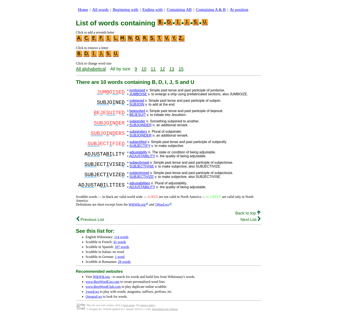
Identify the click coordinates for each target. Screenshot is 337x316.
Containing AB (179, 9)
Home (83, 9)
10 (143, 68)
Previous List (90, 219)
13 (171, 68)
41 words (119, 242)
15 (181, 68)
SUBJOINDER (140, 125)
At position (239, 9)
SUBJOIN (136, 104)
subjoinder (137, 121)
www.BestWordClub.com (103, 286)
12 (162, 68)
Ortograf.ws (94, 296)
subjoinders (138, 131)
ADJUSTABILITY (142, 156)
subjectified (138, 142)
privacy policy (147, 305)
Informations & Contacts (165, 309)
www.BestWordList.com (102, 282)
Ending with (152, 9)
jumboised (137, 90)
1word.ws (92, 291)
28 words (124, 262)
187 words (122, 247)
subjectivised (139, 162)
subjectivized (139, 173)
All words (100, 9)
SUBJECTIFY (139, 146)
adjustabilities (139, 183)
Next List (250, 219)
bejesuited (137, 111)
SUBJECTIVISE (141, 166)
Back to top (247, 213)
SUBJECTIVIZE (141, 177)
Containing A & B (211, 9)
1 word (119, 257)
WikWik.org (137, 204)
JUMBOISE (138, 94)
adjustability (138, 152)
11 (153, 68)
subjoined (136, 100)
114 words (121, 237)
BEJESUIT (137, 115)
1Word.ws (162, 204)
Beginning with (125, 9)
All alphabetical (91, 68)
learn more (129, 305)
